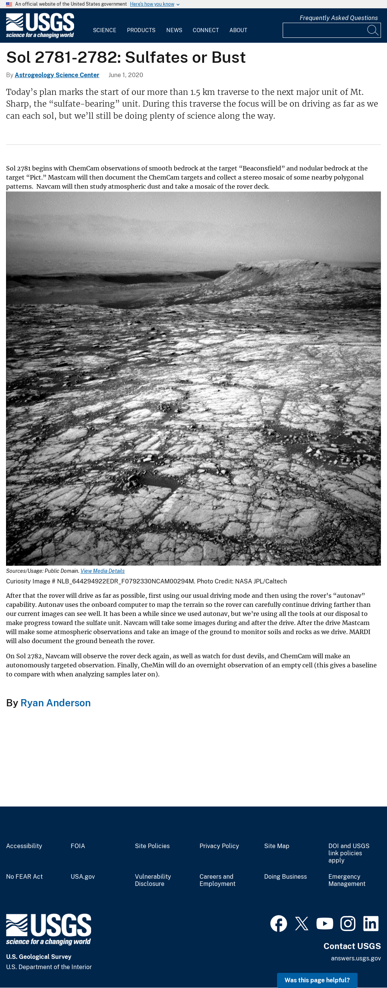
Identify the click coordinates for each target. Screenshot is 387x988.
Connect (206, 30)
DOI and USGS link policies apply (349, 853)
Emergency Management (346, 880)
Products (141, 30)
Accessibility (24, 846)
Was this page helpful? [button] (317, 980)
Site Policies (152, 846)
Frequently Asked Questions (339, 18)
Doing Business (285, 876)
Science (104, 30)
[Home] (40, 36)
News (174, 30)
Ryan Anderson (54, 703)
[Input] (332, 30)
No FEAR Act (24, 876)
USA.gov (83, 876)
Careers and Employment (217, 880)
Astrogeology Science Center (57, 75)
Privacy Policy (219, 846)
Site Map (276, 846)
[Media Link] (193, 379)
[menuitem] (105, 26)
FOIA (78, 846)
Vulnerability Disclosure (153, 880)
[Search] (373, 30)
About (238, 30)
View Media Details (102, 571)
